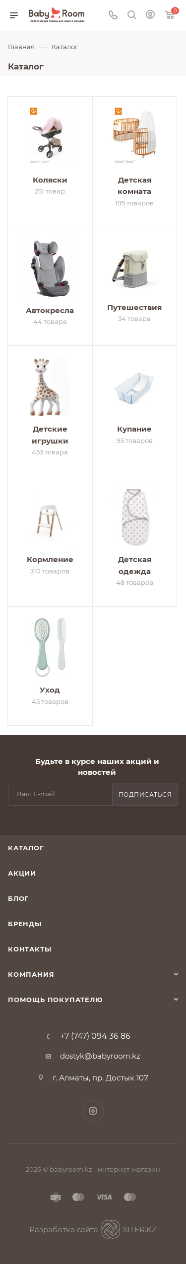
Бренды (25, 924)
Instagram (93, 1111)
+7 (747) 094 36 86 (95, 1036)
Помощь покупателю (55, 1000)
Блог (18, 898)
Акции (22, 873)
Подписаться (145, 794)
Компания (31, 974)
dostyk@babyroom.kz (100, 1056)
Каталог (26, 848)
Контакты (29, 949)
